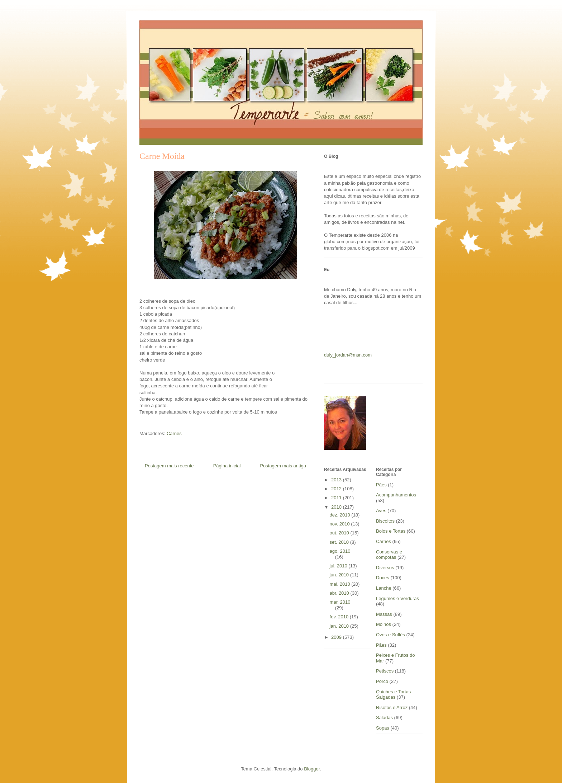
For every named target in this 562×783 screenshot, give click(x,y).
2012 (337, 488)
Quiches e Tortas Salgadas (393, 694)
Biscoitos (385, 521)
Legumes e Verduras (397, 598)
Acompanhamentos (396, 494)
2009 (337, 637)
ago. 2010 (340, 551)
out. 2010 (340, 533)
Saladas (384, 717)
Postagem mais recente (169, 465)
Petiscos (385, 671)
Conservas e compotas (389, 554)
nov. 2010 (340, 524)
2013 (337, 479)
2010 (337, 507)
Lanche (383, 588)
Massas (384, 614)
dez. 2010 (341, 515)
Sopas (382, 728)
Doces (382, 577)
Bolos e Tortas (390, 531)
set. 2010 (340, 542)
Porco (382, 681)
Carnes (174, 433)
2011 (337, 497)
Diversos (385, 567)
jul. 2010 (339, 566)
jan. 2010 (340, 626)
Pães (381, 645)
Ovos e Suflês (390, 634)
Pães (381, 484)
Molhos (383, 624)
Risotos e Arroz (392, 707)
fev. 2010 (340, 616)
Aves (381, 510)
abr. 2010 (340, 593)
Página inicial (227, 465)
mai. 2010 (341, 584)
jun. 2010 (340, 574)
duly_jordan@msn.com (348, 355)
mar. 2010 (340, 602)
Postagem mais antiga (283, 465)
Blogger (312, 769)
